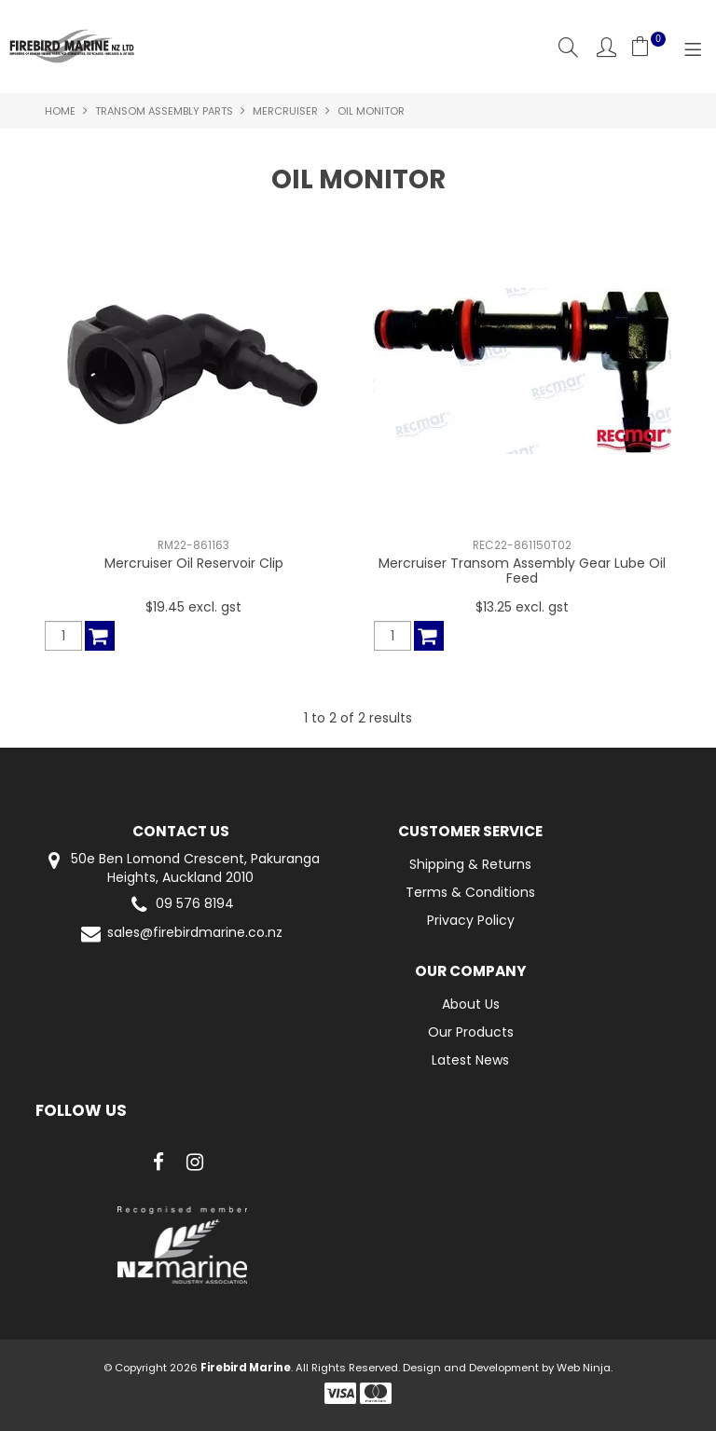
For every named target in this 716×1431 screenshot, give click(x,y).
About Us (471, 1004)
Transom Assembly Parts (164, 110)
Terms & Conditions (470, 892)
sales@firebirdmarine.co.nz (180, 933)
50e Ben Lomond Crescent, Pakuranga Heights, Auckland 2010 (181, 868)
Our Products (471, 1032)
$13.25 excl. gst (522, 607)
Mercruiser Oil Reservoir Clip (193, 563)
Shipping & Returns (470, 864)
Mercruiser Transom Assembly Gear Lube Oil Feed (522, 570)
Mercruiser (285, 110)
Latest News (470, 1060)
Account (606, 47)
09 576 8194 (180, 905)
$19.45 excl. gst (193, 607)
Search (568, 47)
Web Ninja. (585, 1367)
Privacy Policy (471, 920)
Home (60, 110)
